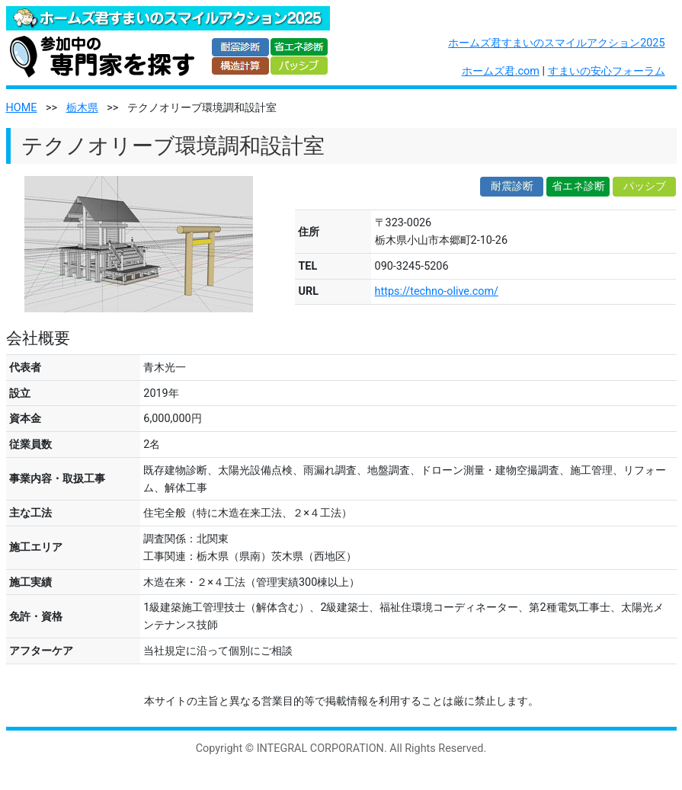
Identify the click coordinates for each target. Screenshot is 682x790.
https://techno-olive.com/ (436, 291)
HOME (21, 107)
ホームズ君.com (501, 71)
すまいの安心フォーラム (606, 71)
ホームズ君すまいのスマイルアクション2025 (556, 43)
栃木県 (82, 107)
